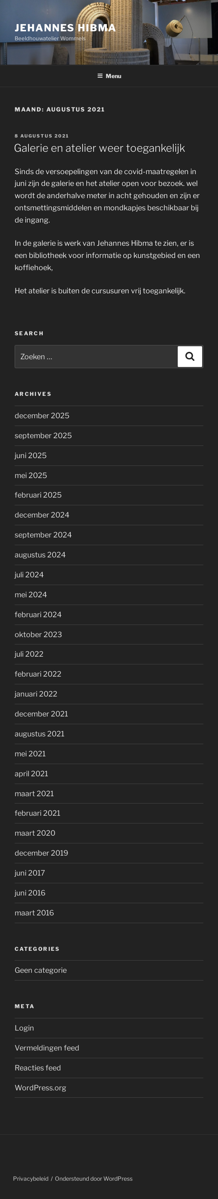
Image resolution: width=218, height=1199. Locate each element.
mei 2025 (31, 475)
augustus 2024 (40, 554)
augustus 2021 (39, 733)
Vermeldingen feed (47, 1048)
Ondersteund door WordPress (94, 1178)
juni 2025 (31, 455)
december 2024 (42, 515)
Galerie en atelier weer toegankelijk (99, 148)
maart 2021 (34, 793)
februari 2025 (38, 495)
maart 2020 (35, 833)
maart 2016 (34, 913)
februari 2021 (37, 813)
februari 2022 (38, 674)
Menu (109, 75)
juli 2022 (29, 654)
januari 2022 (36, 694)
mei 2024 (31, 594)
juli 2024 (29, 574)
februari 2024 (38, 614)
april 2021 (31, 773)
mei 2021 (30, 753)
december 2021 (41, 714)
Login (24, 1028)
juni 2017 (30, 873)
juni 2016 (30, 893)
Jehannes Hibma (66, 28)
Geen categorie (41, 970)
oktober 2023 (38, 634)
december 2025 (42, 415)
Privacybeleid (30, 1178)
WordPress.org (40, 1087)
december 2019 (41, 853)
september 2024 (43, 535)
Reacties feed (38, 1068)
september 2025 (43, 435)
